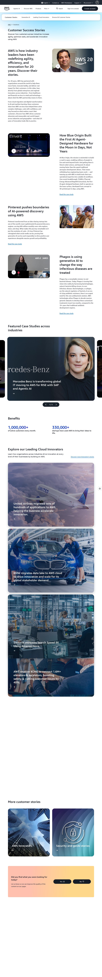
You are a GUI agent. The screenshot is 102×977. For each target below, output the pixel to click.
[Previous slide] (45, 404)
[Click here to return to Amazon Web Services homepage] (6, 9)
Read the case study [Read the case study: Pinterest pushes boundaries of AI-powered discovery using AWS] (15, 244)
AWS (9, 24)
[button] (28, 8)
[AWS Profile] (97, 2)
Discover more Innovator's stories (82, 457)
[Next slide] (57, 404)
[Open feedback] (100, 488)
